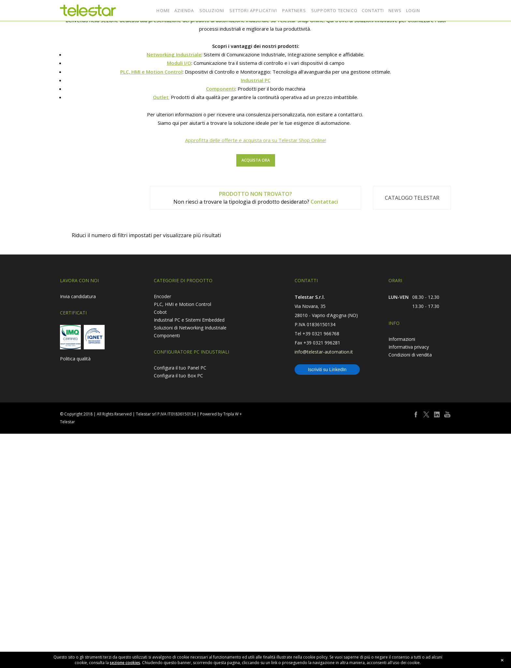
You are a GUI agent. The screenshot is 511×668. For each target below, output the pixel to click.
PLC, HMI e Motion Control (151, 530)
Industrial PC (255, 539)
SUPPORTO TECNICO (334, 10)
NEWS (395, 10)
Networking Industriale (174, 513)
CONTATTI (373, 10)
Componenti (220, 547)
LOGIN (413, 10)
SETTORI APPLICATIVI (253, 10)
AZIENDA (184, 10)
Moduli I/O (179, 521)
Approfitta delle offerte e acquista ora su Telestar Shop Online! (255, 599)
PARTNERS (294, 10)
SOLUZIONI (212, 10)
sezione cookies (125, 662)
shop (445, 10)
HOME (163, 10)
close (502, 660)
